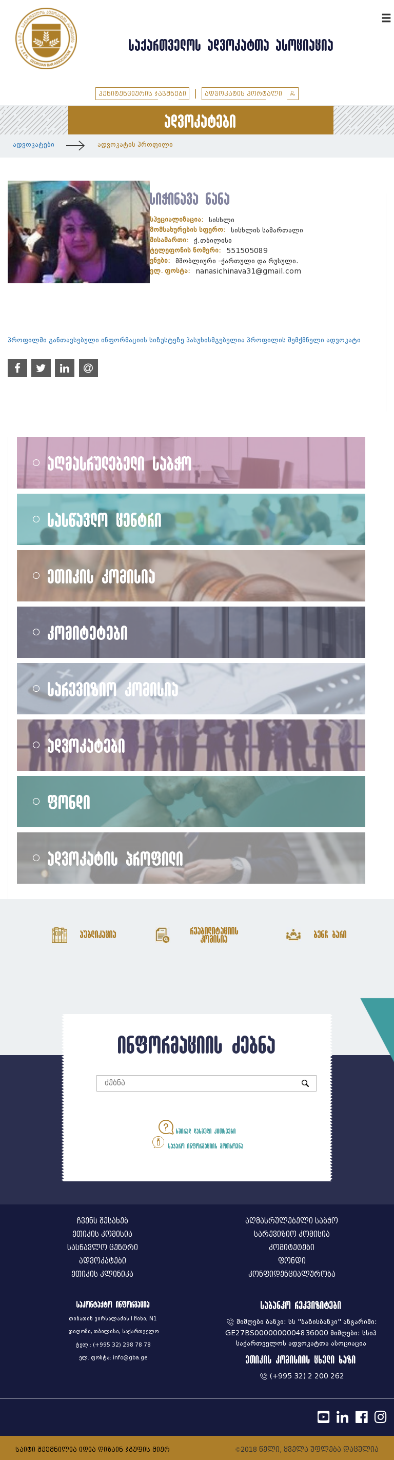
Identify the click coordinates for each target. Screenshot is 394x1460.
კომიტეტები (88, 632)
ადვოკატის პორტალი (250, 94)
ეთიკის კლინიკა (102, 1274)
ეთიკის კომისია (102, 576)
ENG (372, 16)
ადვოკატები (33, 144)
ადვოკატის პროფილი (135, 144)
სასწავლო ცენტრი (105, 520)
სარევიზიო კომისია (113, 689)
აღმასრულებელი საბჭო (120, 463)
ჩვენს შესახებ (102, 1221)
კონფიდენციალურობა (292, 1274)
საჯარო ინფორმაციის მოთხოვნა (197, 1142)
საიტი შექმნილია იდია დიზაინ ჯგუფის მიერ (92, 1449)
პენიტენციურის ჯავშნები (142, 94)
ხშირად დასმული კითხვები (197, 1127)
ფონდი (69, 802)
